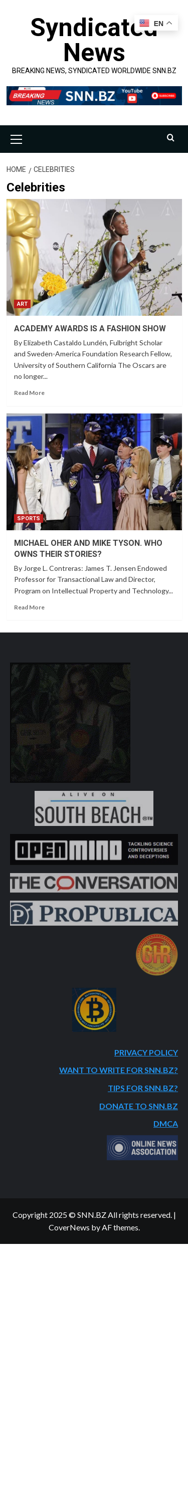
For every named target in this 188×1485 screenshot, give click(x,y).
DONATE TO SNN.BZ (138, 1106)
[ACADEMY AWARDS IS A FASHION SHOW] (94, 257)
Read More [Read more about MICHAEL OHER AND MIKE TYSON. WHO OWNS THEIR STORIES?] (29, 607)
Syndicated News (94, 40)
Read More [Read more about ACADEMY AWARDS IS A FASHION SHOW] (29, 392)
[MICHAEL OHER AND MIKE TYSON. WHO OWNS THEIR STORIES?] (94, 471)
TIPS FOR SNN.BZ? (143, 1088)
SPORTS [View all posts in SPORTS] (28, 518)
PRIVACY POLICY (146, 1052)
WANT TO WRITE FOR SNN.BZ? (118, 1070)
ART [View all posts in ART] (22, 304)
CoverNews (69, 1227)
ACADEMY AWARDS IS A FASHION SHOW (90, 328)
